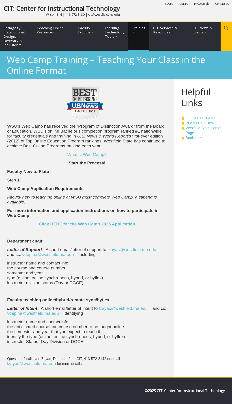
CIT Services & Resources (165, 30)
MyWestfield (202, 4)
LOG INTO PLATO (200, 118)
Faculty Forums (84, 30)
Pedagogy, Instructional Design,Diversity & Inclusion (14, 36)
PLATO (169, 4)
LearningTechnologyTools (115, 32)
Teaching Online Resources (50, 30)
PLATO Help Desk (200, 123)
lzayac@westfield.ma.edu (131, 249)
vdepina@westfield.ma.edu (48, 254)
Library (183, 4)
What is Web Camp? (87, 154)
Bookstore (194, 138)
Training (139, 28)
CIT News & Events (203, 30)
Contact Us (222, 4)
